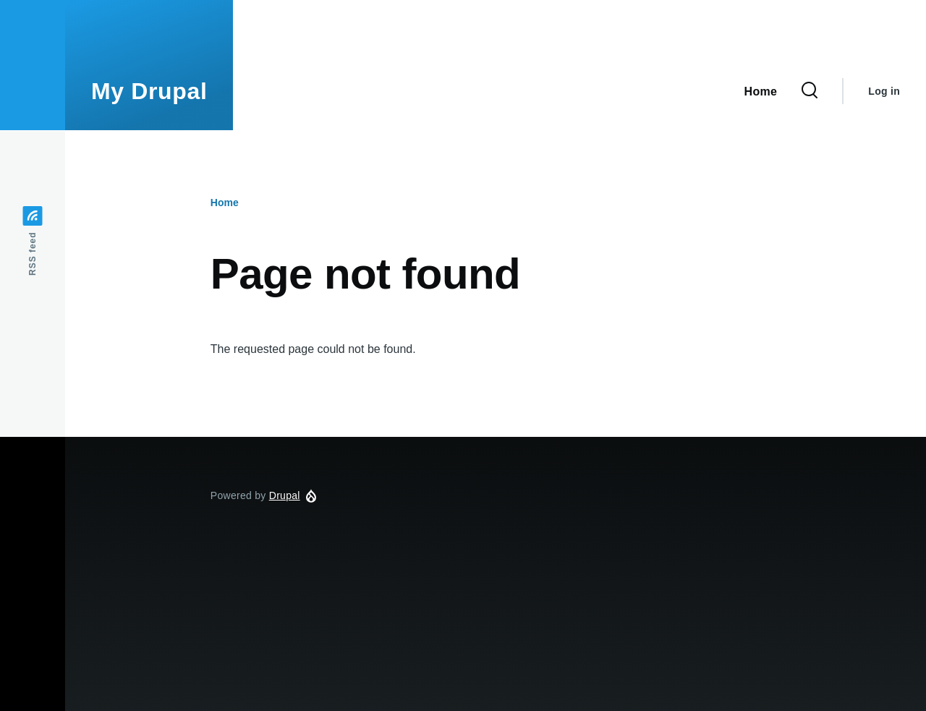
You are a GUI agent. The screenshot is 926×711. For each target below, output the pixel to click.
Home (225, 202)
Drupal (284, 495)
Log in (884, 91)
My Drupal (149, 91)
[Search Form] (809, 91)
